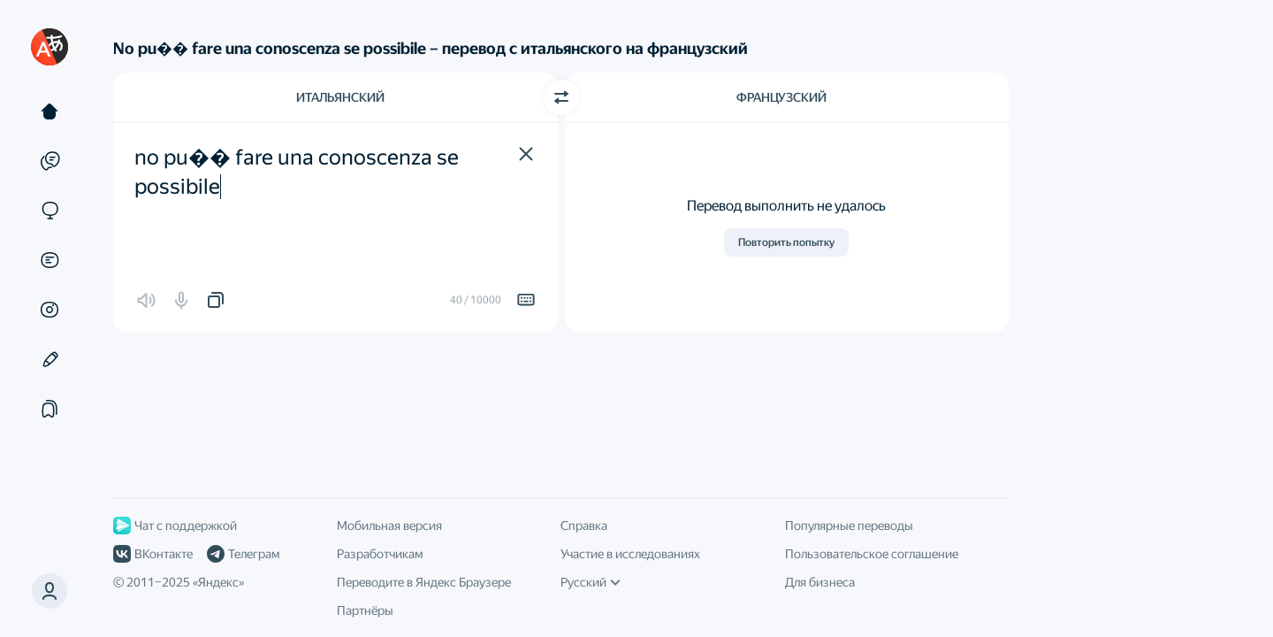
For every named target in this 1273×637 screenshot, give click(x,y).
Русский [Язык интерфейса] (590, 582)
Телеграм (243, 554)
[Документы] (49, 260)
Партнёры (365, 610)
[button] (526, 154)
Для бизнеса (820, 582)
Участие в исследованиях (630, 554)
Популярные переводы (849, 525)
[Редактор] (49, 359)
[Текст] (49, 111)
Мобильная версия (389, 525)
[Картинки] (49, 309)
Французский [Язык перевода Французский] (781, 97)
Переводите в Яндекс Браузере (424, 582)
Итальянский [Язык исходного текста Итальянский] (340, 97)
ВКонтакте (153, 554)
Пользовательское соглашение (871, 554)
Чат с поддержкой (175, 525)
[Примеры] (49, 161)
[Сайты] (49, 210)
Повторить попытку (786, 242)
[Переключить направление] (561, 97)
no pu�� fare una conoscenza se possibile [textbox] (298, 172)
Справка (583, 525)
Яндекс (218, 582)
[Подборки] (49, 408)
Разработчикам (380, 554)
